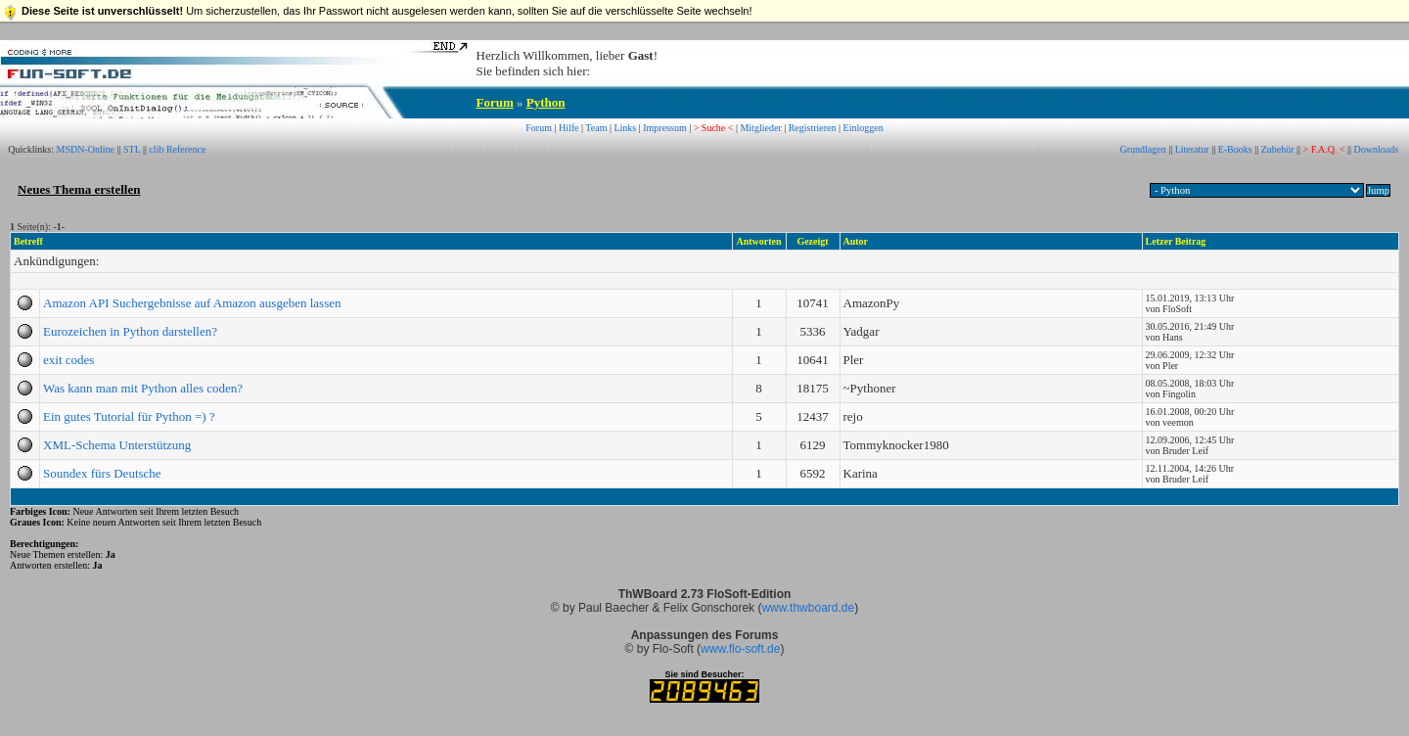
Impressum (664, 127)
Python (546, 102)
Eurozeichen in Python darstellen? (130, 331)
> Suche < (714, 127)
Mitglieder (760, 127)
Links (625, 127)
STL (131, 149)
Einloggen (863, 127)
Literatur (1192, 149)
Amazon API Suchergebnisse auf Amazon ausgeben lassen (192, 303)
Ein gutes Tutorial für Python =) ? (129, 416)
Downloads (1376, 149)
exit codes (68, 359)
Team (596, 127)
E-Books (1235, 149)
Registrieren (813, 127)
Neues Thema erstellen (79, 189)
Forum (495, 102)
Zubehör (1278, 149)
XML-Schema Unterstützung (117, 444)
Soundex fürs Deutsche (102, 473)
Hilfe (569, 127)
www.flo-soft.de (740, 649)
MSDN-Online (85, 149)
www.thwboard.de (807, 608)
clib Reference (177, 149)
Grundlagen (1142, 149)
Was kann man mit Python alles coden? (143, 388)
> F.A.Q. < (1324, 149)
